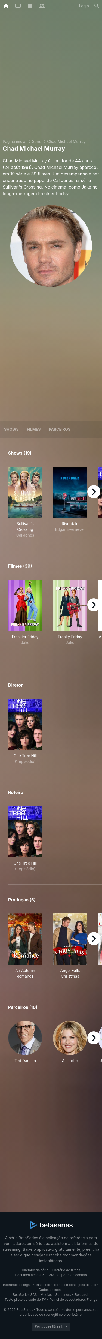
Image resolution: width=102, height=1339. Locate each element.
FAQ (50, 1275)
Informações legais (17, 1285)
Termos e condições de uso (75, 1285)
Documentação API (30, 1275)
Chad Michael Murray (66, 141)
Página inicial (14, 141)
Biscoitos (43, 1285)
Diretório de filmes (66, 1270)
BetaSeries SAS (25, 1295)
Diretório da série (35, 1270)
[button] (25, 1042)
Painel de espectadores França (73, 1299)
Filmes (34, 429)
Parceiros (59, 429)
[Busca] (97, 6)
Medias (46, 1295)
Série (36, 141)
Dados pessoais (51, 1290)
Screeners (63, 1295)
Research (82, 1295)
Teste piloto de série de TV (25, 1299)
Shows (11, 429)
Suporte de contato (72, 1275)
